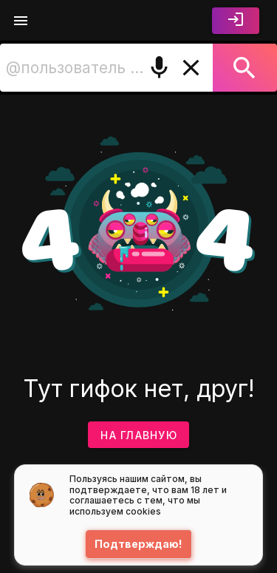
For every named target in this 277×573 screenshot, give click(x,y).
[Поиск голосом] (159, 67)
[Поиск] (245, 68)
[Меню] (20, 20)
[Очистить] (191, 67)
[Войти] (235, 20)
